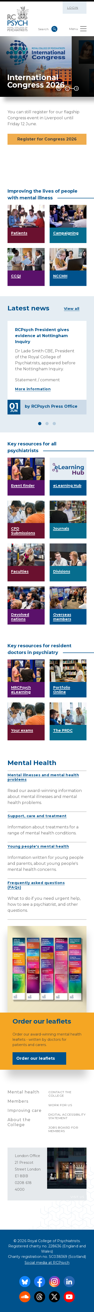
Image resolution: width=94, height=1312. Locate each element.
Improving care (25, 1110)
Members (18, 1101)
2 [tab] (47, 423)
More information (33, 389)
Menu (77, 29)
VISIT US (77, 1197)
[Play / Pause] (58, 88)
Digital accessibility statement (66, 1116)
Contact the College (59, 1093)
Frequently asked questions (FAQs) (36, 885)
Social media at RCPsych (47, 1262)
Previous (67, 88)
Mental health (23, 1092)
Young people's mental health (38, 846)
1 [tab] (39, 423)
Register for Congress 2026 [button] (47, 139)
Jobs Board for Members (63, 1129)
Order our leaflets (39, 1059)
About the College (19, 1122)
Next (76, 88)
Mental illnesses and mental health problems (43, 777)
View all (71, 308)
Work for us (60, 1105)
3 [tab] (54, 423)
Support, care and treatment (37, 816)
